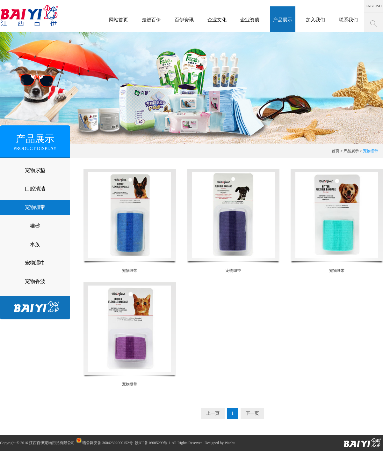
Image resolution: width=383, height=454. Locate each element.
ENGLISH (373, 6)
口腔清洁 (35, 188)
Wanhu (230, 443)
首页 (335, 151)
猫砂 (35, 225)
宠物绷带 (35, 207)
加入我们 (315, 19)
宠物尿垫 (35, 170)
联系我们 (348, 19)
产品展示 (282, 19)
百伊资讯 (184, 19)
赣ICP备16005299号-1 (153, 443)
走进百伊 (151, 19)
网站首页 (118, 19)
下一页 (252, 413)
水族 (35, 244)
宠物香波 (35, 281)
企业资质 (249, 19)
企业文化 (217, 19)
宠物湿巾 (35, 262)
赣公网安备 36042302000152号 (104, 443)
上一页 (213, 413)
